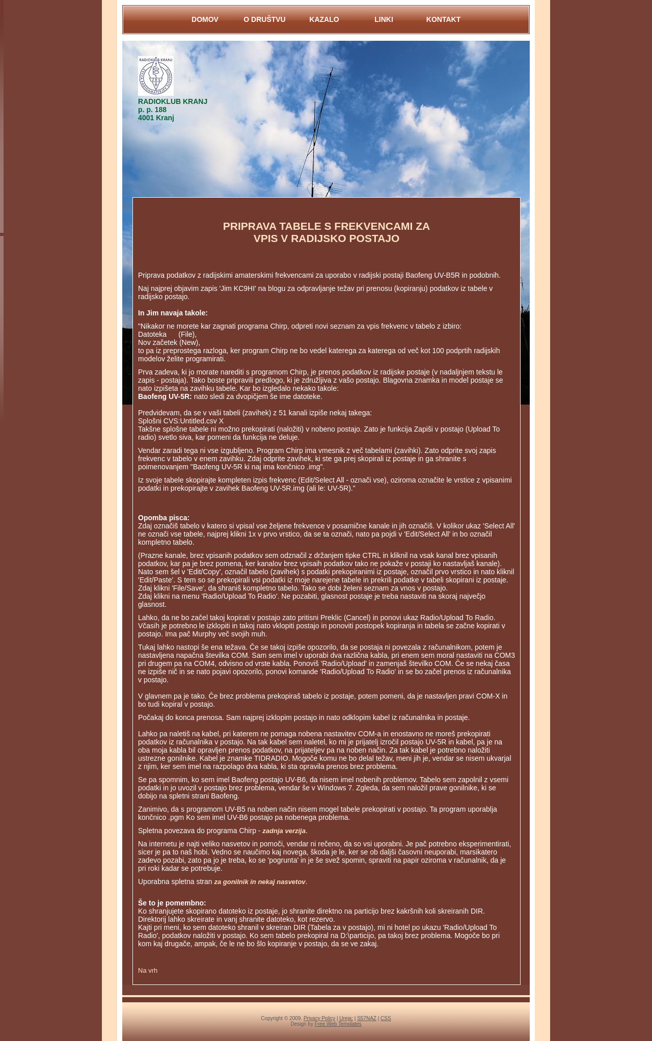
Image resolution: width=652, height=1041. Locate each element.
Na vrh (147, 970)
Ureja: (346, 1018)
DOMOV (205, 19)
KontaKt (443, 19)
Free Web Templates (338, 1024)
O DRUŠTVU (264, 19)
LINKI (383, 19)
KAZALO (324, 19)
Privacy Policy (319, 1018)
